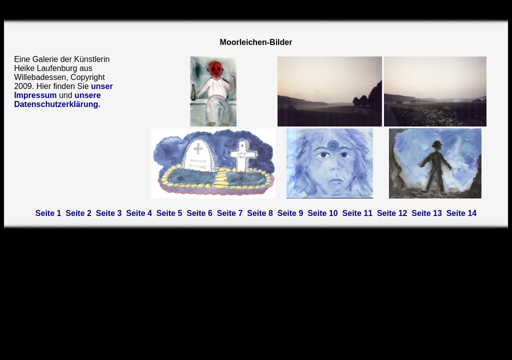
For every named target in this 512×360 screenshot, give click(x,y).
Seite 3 (109, 213)
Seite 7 (230, 213)
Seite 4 (139, 213)
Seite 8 (260, 213)
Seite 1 (49, 213)
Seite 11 (357, 213)
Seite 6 (199, 213)
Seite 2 (79, 213)
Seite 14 (461, 213)
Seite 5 (169, 213)
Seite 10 (323, 213)
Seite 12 (392, 213)
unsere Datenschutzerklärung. (57, 99)
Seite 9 (291, 213)
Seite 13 (427, 213)
